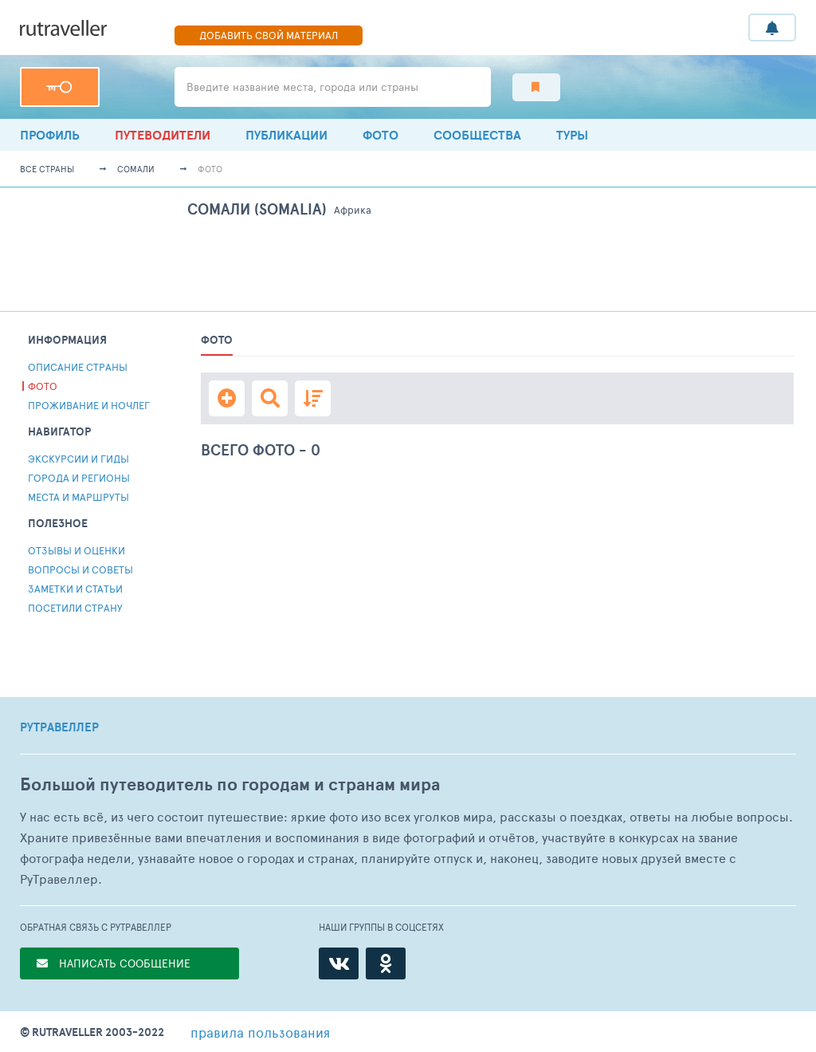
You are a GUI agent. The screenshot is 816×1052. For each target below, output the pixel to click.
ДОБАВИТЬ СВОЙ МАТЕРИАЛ (268, 35)
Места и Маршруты (78, 497)
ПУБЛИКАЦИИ (286, 134)
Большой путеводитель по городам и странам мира (230, 784)
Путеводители (162, 134)
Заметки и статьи (75, 588)
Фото (380, 134)
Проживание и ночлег (89, 405)
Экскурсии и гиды (78, 458)
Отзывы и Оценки (76, 550)
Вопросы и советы (80, 569)
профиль (50, 134)
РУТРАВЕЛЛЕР (59, 727)
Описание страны (78, 367)
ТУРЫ (572, 134)
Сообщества (477, 134)
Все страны (47, 169)
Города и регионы (79, 478)
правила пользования (260, 1032)
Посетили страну (75, 608)
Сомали (136, 169)
